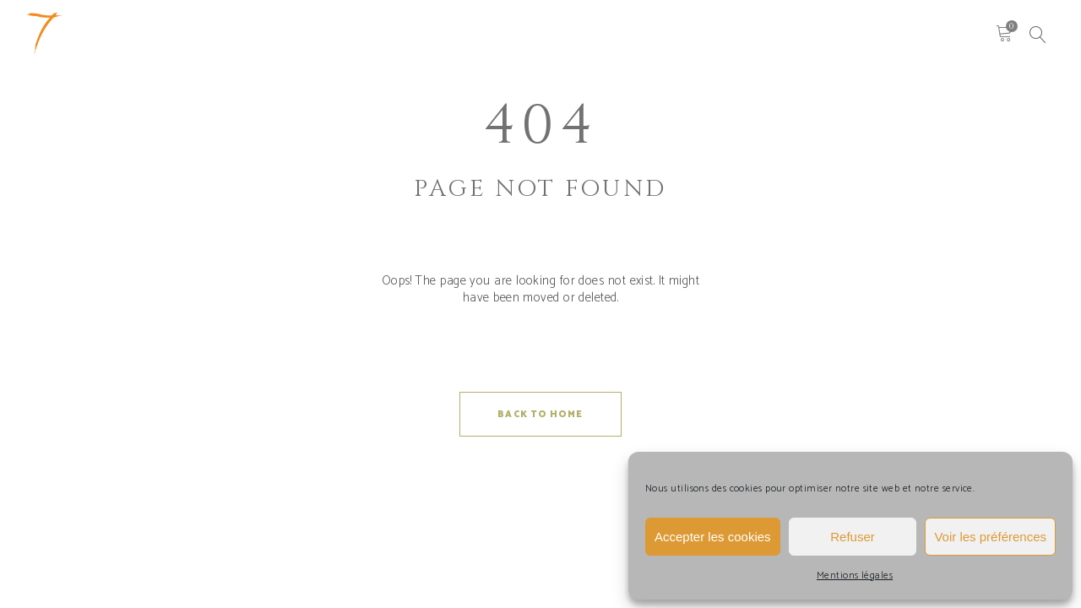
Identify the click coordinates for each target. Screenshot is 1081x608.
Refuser (852, 536)
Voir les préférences (990, 536)
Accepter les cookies (713, 536)
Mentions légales (855, 575)
